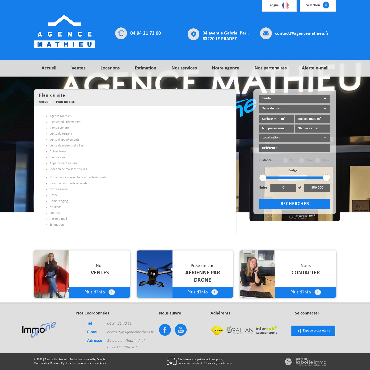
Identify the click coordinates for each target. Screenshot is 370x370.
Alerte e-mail (315, 68)
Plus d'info (99, 292)
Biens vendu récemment (66, 122)
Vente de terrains (61, 134)
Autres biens (58, 151)
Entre (263, 187)
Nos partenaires (271, 68)
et (299, 187)
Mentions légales (59, 363)
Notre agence (226, 68)
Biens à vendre (59, 128)
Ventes (78, 68)
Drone (54, 195)
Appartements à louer (64, 163)
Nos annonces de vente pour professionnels (78, 177)
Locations (110, 68)
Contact (55, 213)
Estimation (145, 68)
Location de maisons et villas (68, 169)
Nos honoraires (80, 363)
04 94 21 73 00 (145, 33)
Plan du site (40, 363)
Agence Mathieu (60, 116)
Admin (103, 363)
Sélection (313, 5)
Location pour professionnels (68, 183)
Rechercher (295, 204)
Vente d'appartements (64, 140)
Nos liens (55, 207)
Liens (95, 363)
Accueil (49, 68)
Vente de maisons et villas (66, 145)
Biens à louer (58, 157)
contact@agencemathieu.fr (301, 33)
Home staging (59, 201)
